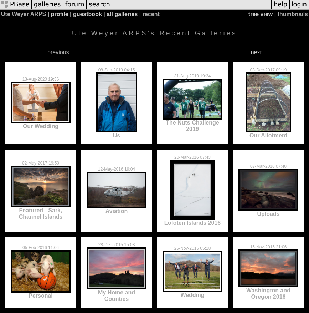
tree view (260, 14)
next (256, 52)
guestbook (87, 14)
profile (59, 14)
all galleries (122, 14)
